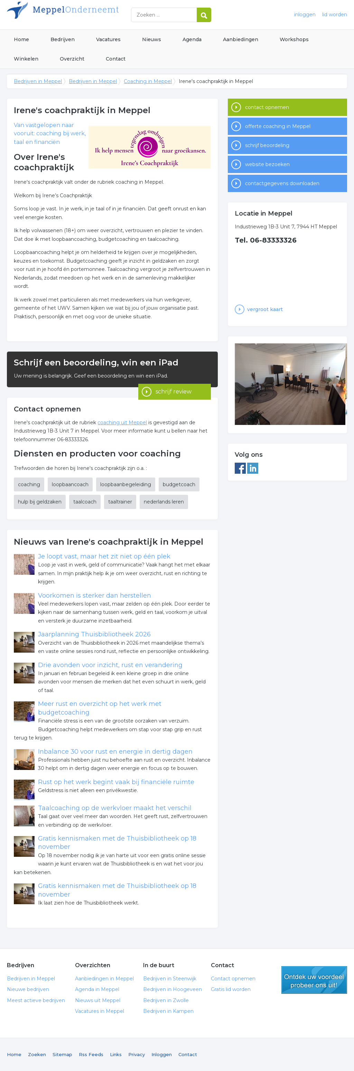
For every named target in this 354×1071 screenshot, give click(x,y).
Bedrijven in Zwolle (166, 1000)
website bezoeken (267, 164)
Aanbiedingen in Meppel (104, 978)
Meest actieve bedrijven (36, 1000)
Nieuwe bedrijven (28, 989)
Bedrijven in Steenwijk (169, 978)
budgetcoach (179, 484)
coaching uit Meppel (122, 422)
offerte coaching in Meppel (277, 126)
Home (21, 39)
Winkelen (26, 59)
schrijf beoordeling (267, 145)
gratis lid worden (314, 980)
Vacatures (108, 39)
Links (116, 1054)
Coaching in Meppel (148, 81)
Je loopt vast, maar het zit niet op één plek (104, 556)
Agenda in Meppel (97, 989)
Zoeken (37, 1054)
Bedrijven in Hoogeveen (172, 989)
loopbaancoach (70, 484)
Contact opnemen (233, 978)
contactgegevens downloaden (282, 183)
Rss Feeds (91, 1054)
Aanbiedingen (240, 39)
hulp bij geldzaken (40, 502)
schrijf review (174, 377)
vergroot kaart (265, 309)
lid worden (334, 14)
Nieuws (151, 39)
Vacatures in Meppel (99, 1011)
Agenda (192, 39)
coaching (29, 484)
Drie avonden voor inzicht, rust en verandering (110, 665)
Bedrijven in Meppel (93, 15)
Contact (115, 59)
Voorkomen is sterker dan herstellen (94, 595)
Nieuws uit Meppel (97, 1000)
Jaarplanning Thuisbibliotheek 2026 (94, 634)
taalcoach (84, 502)
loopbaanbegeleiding (125, 484)
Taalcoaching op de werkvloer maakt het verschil (115, 808)
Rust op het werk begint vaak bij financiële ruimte (116, 782)
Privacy (136, 1054)
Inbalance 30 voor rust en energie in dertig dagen (115, 751)
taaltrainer (120, 502)
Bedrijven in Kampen (168, 1011)
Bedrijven (62, 39)
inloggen (305, 14)
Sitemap (62, 1054)
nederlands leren (164, 502)
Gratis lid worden (231, 989)
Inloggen (161, 1054)
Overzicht (72, 59)
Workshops (294, 39)
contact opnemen (267, 107)
